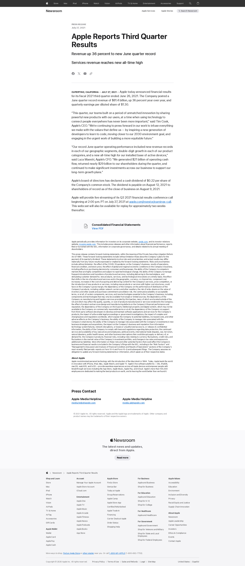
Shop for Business (145, 487)
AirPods (49, 507)
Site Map (151, 562)
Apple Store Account (85, 487)
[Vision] (107, 3)
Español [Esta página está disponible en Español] (195, 562)
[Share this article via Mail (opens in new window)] (85, 73)
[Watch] (96, 3)
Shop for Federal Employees (150, 540)
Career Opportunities (177, 525)
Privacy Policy (98, 562)
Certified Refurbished (116, 507)
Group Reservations (115, 495)
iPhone (49, 495)
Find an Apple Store (71, 553)
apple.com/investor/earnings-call (150, 202)
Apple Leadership (175, 521)
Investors (172, 529)
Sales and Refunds (130, 562)
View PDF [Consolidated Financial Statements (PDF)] (98, 228)
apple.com (143, 242)
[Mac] (65, 3)
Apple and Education (146, 497)
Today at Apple (113, 491)
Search (189, 11)
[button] (190, 3)
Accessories (51, 519)
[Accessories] (165, 3)
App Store (81, 533)
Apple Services (148, 11)
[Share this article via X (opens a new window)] (79, 73)
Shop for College (145, 505)
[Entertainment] (149, 3)
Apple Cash (51, 545)
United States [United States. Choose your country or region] (184, 562)
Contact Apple (174, 541)
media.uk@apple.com (133, 403)
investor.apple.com (87, 244)
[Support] (180, 3)
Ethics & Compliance (177, 533)
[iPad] (75, 3)
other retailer (88, 553)
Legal (142, 562)
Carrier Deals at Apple (116, 519)
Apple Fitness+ (83, 517)
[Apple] (47, 3)
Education (172, 487)
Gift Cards (50, 523)
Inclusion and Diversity (178, 495)
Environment (173, 491)
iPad (48, 491)
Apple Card (51, 537)
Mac (48, 487)
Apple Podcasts (83, 525)
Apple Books (82, 529)
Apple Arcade (82, 513)
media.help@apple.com (84, 403)
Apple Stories (167, 11)
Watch (48, 499)
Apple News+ (82, 521)
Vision (48, 503)
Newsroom (54, 11)
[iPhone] (85, 3)
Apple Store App (114, 503)
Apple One (81, 501)
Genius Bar (112, 487)
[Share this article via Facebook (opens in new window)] (73, 73)
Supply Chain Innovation (178, 507)
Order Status (112, 523)
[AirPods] (118, 3)
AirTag (48, 515)
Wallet (48, 533)
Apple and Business (146, 483)
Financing (111, 515)
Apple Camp (112, 499)
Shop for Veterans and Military (151, 529)
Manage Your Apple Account (89, 483)
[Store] (56, 3)
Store (48, 483)
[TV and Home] (132, 3)
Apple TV (80, 505)
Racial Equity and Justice (179, 503)
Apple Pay (50, 541)
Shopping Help (113, 527)
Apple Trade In (113, 511)
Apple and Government (148, 526)
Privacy (171, 499)
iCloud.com (81, 491)
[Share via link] (91, 73)
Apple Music (82, 509)
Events (171, 537)
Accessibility (173, 483)
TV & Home (51, 511)
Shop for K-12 (144, 501)
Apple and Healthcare (147, 515)
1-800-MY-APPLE (117, 553)
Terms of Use (113, 562)
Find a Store (112, 483)
